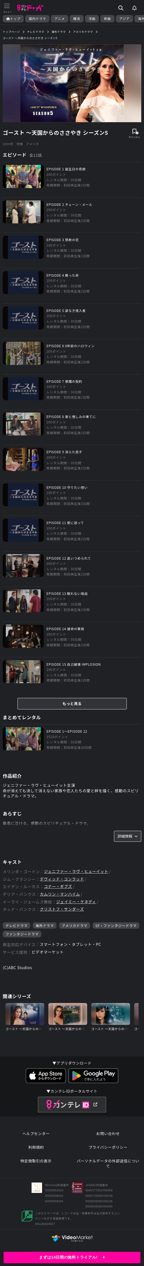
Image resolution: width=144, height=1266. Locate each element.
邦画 (107, 18)
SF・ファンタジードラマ (116, 925)
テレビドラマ (16, 925)
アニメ (59, 18)
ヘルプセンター (36, 1133)
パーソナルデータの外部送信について (108, 1163)
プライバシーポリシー (108, 1147)
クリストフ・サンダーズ (62, 909)
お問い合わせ (108, 1133)
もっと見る (72, 703)
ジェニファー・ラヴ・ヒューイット (76, 871)
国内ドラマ (37, 18)
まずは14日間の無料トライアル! (72, 1257)
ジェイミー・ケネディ (76, 901)
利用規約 (36, 1147)
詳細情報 (127, 836)
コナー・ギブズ (58, 886)
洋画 (92, 18)
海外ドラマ (45, 925)
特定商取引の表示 (36, 1160)
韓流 (76, 18)
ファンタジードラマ (22, 934)
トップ (13, 18)
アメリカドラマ (74, 925)
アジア (124, 18)
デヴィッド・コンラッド (62, 879)
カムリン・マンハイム (60, 894)
